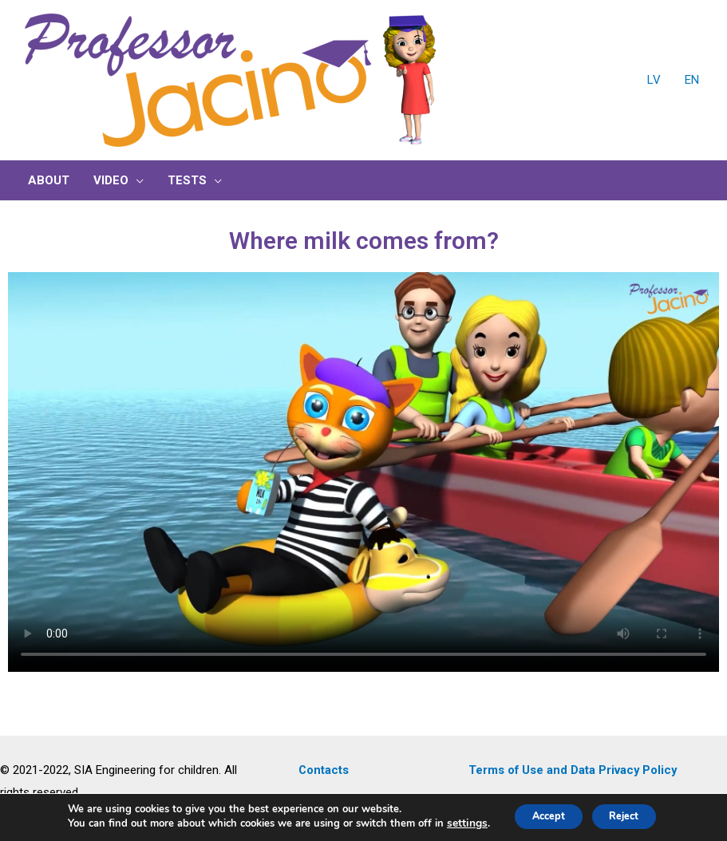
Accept (539, 815)
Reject (631, 815)
